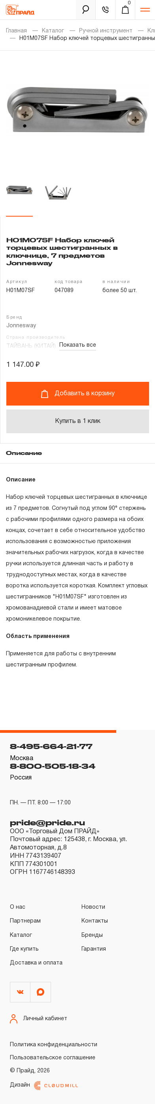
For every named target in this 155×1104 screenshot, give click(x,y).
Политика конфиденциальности (53, 1044)
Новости (93, 907)
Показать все (77, 345)
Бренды (92, 935)
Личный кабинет (38, 1018)
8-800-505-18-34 (52, 766)
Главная (16, 31)
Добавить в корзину (78, 394)
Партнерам (25, 921)
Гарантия (93, 949)
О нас (17, 907)
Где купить (24, 949)
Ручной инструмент (105, 31)
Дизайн (44, 1085)
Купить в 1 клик (77, 421)
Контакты (94, 921)
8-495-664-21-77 (51, 746)
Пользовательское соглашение (52, 1058)
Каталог (53, 31)
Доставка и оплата (36, 963)
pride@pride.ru (47, 822)
